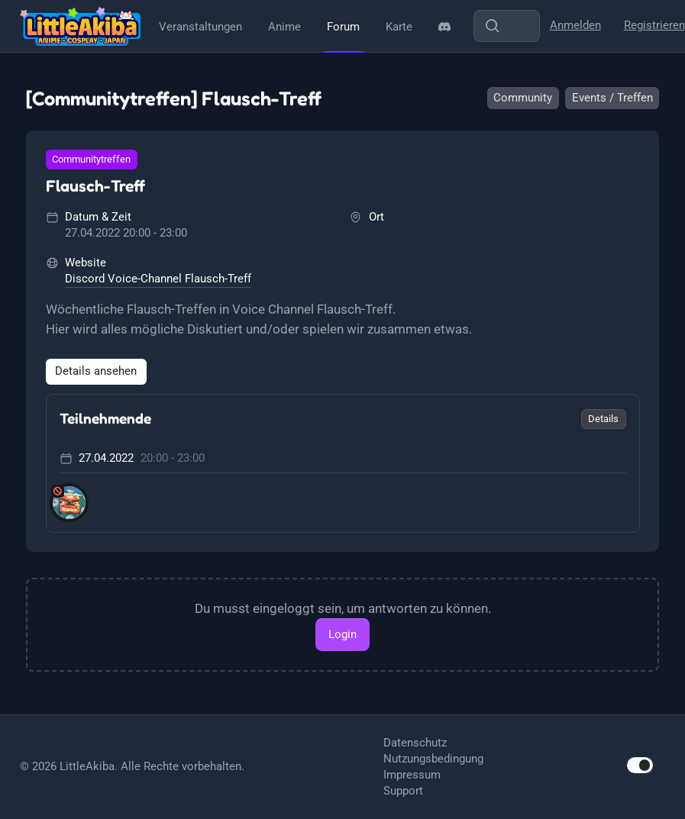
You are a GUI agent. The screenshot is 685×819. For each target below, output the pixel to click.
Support (403, 791)
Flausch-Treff (95, 185)
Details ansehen (96, 371)
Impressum (412, 775)
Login (342, 634)
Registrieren (654, 25)
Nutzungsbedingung (433, 759)
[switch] (640, 765)
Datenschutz (415, 743)
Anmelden (575, 25)
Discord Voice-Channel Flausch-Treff (158, 278)
